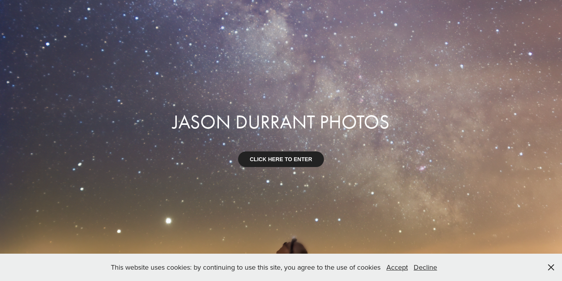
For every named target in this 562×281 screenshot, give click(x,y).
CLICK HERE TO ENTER (281, 159)
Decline (425, 267)
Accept (397, 267)
